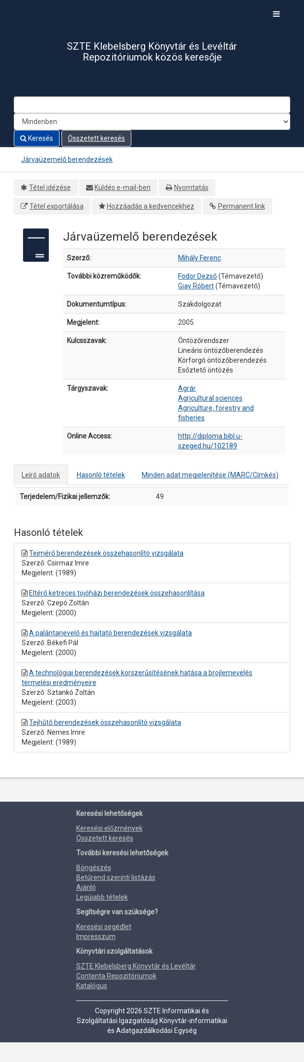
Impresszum (96, 936)
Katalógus (91, 986)
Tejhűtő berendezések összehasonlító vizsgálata (105, 722)
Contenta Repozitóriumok (116, 976)
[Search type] (152, 121)
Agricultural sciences (210, 398)
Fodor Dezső (197, 276)
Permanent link (241, 206)
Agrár (187, 388)
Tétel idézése (50, 187)
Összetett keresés (96, 138)
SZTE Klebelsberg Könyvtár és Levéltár (136, 966)
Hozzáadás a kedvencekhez (150, 206)
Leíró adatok (41, 475)
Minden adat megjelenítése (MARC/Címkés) (210, 475)
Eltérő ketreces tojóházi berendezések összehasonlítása (117, 593)
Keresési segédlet (103, 927)
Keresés (36, 138)
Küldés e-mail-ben (122, 187)
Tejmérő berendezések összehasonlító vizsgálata (106, 553)
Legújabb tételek (102, 897)
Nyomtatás (191, 187)
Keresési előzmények (109, 828)
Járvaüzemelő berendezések (67, 159)
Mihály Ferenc (199, 258)
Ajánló (86, 887)
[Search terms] (152, 104)
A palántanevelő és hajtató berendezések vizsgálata (110, 633)
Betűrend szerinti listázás (115, 877)
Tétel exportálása (57, 206)
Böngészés (93, 868)
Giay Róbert (196, 286)
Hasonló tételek (101, 475)
